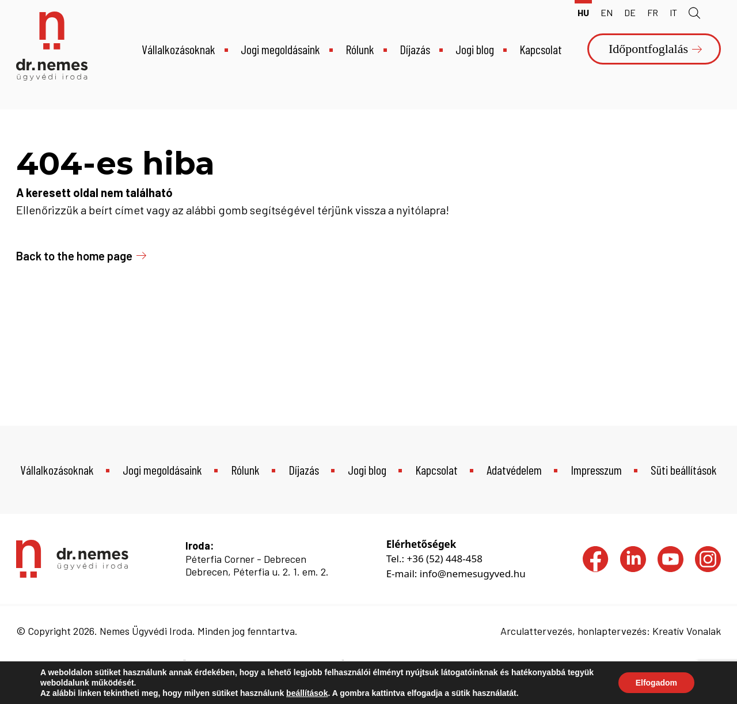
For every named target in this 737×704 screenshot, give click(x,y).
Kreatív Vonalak (686, 630)
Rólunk (359, 48)
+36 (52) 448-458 (444, 558)
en (607, 12)
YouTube (670, 553)
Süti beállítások (684, 469)
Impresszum (596, 469)
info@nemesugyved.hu (473, 573)
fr (652, 12)
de (630, 12)
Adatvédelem (514, 469)
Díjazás (415, 48)
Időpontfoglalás (648, 48)
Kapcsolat (540, 48)
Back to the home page (74, 256)
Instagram (708, 553)
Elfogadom (656, 682)
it (673, 12)
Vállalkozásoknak (178, 48)
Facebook (596, 553)
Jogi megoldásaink (280, 48)
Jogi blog (474, 48)
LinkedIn (633, 553)
